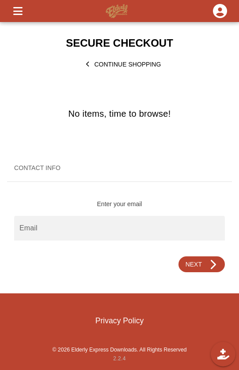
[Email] (119, 228)
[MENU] (17, 11)
